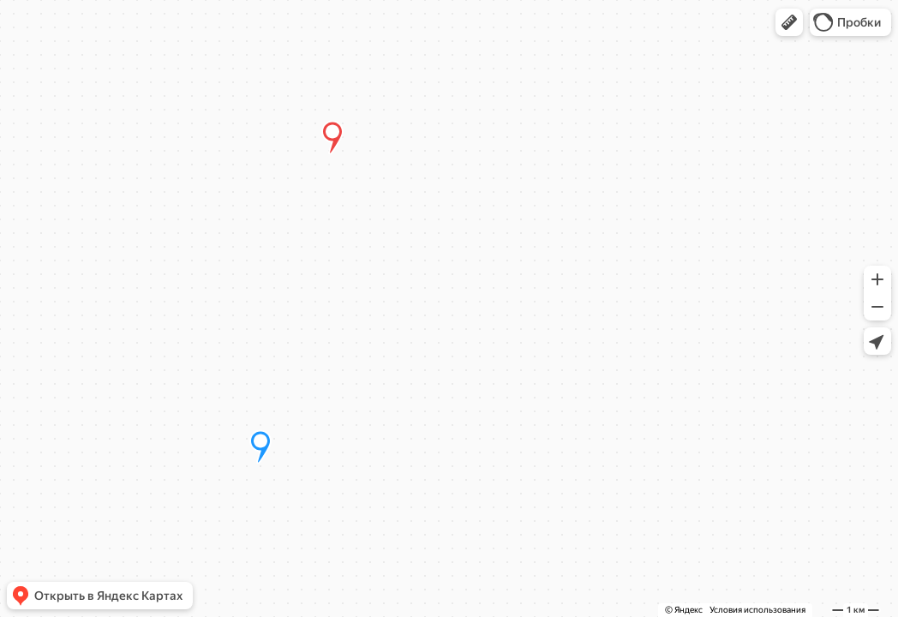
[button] (789, 22)
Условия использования (757, 609)
